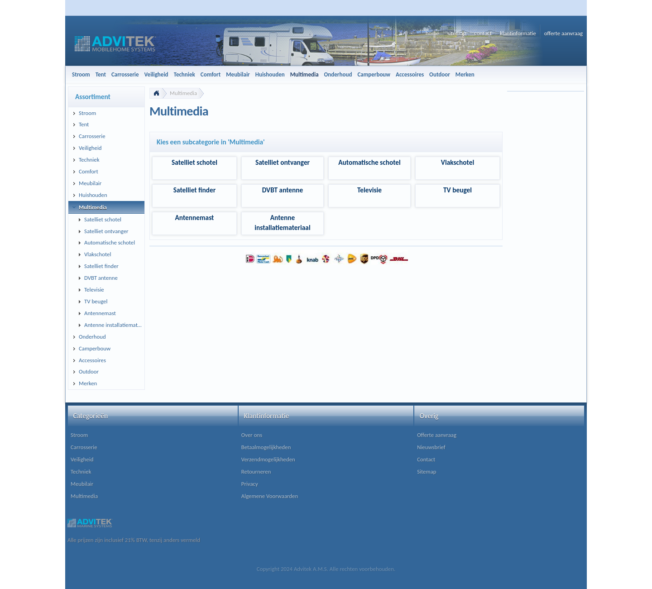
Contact (426, 459)
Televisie (369, 190)
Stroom (79, 434)
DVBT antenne (282, 190)
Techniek (81, 471)
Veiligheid (82, 459)
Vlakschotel (457, 162)
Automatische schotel (369, 162)
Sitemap (426, 471)
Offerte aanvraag (436, 434)
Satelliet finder (194, 190)
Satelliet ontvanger (282, 162)
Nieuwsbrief (431, 447)
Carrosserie (84, 447)
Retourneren (256, 471)
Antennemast (194, 217)
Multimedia (183, 93)
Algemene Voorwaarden (269, 496)
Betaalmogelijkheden (266, 447)
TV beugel (457, 190)
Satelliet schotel (194, 162)
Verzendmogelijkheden (268, 459)
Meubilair (82, 483)
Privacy (249, 483)
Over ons (251, 434)
